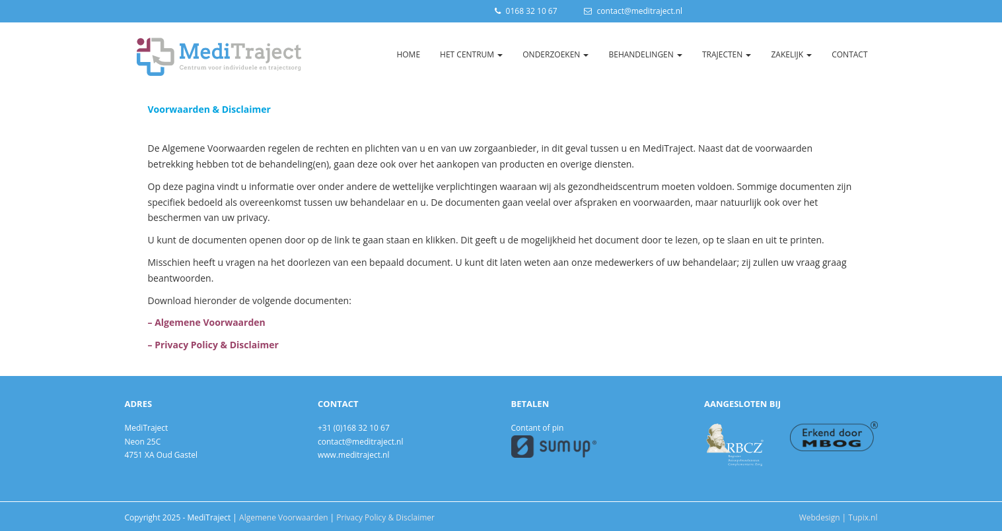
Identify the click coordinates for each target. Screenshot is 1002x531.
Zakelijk (791, 54)
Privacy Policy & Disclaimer (385, 517)
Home (408, 54)
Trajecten (726, 54)
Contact (849, 54)
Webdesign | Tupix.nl (838, 517)
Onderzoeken (555, 54)
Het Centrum (471, 54)
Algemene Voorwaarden (283, 517)
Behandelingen (645, 54)
